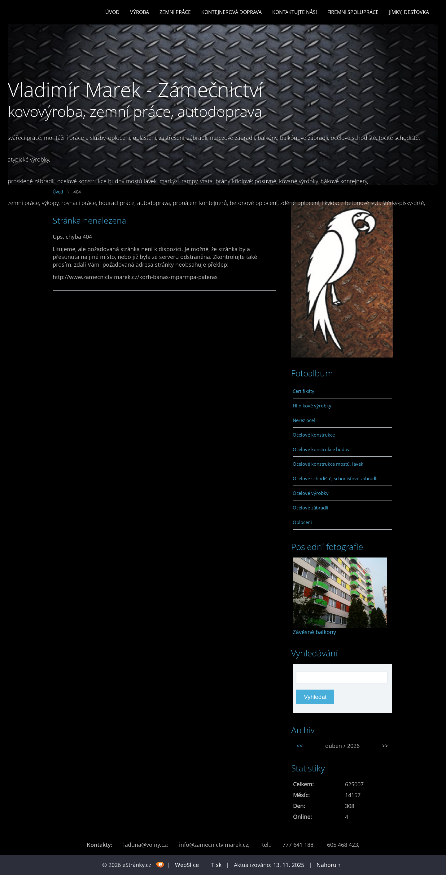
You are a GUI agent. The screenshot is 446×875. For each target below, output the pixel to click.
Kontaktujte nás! (294, 12)
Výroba (139, 12)
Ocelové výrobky (311, 493)
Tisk (216, 864)
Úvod (112, 12)
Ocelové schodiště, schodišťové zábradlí (335, 478)
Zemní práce (175, 12)
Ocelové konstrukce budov (321, 449)
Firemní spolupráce (352, 12)
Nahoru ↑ (329, 864)
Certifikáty (303, 391)
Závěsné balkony (314, 632)
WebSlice (187, 864)
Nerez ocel (304, 420)
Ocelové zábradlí (310, 507)
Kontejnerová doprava (231, 12)
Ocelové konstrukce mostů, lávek (328, 464)
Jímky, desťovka (409, 12)
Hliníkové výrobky (312, 405)
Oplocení (302, 522)
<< (299, 745)
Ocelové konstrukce (314, 435)
